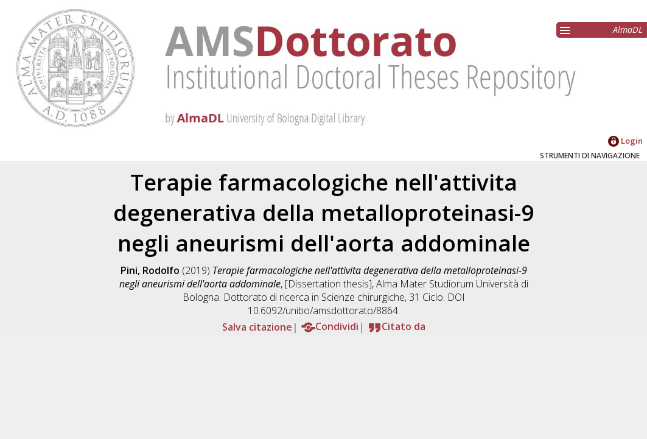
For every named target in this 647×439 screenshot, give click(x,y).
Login (625, 140)
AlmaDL (628, 29)
